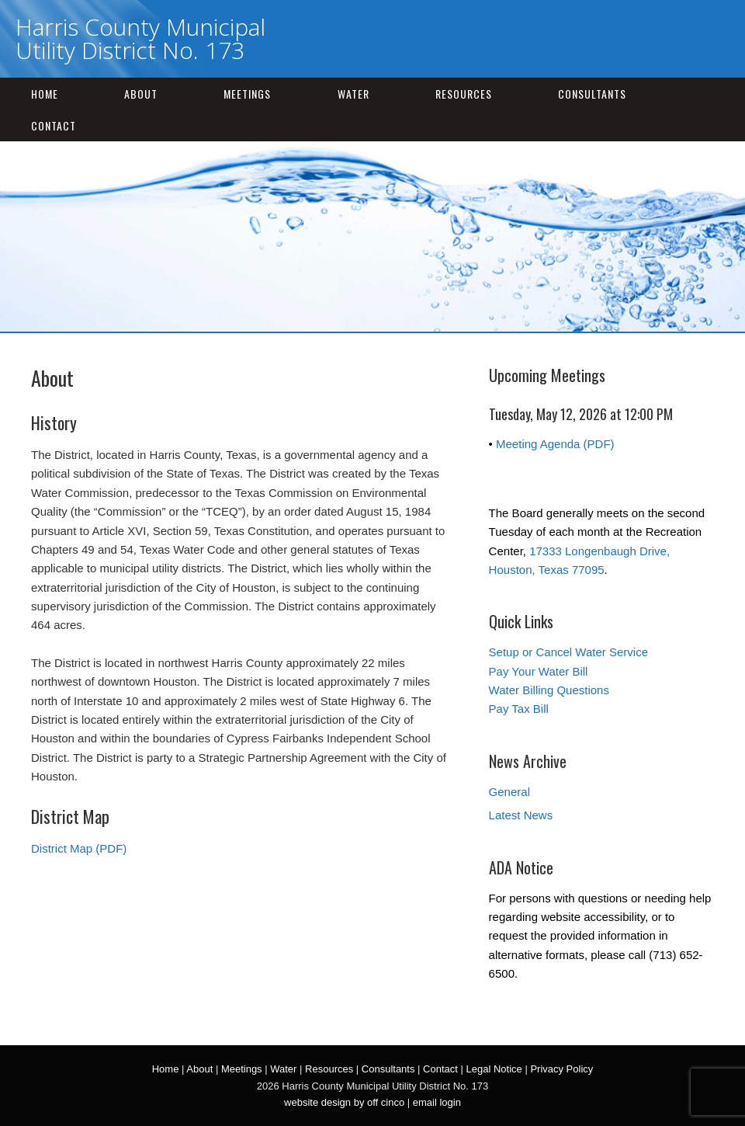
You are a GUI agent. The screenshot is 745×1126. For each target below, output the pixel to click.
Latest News (521, 815)
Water (353, 93)
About (141, 93)
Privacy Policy (561, 1069)
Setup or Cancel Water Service (568, 652)
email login (437, 1102)
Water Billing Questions (549, 690)
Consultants (592, 93)
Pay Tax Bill (519, 708)
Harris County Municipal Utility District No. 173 (140, 38)
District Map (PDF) (78, 848)
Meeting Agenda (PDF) (555, 443)
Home (44, 93)
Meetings (247, 93)
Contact (53, 125)
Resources (463, 93)
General (509, 791)
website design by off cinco (344, 1102)
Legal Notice (494, 1069)
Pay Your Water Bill (538, 671)
